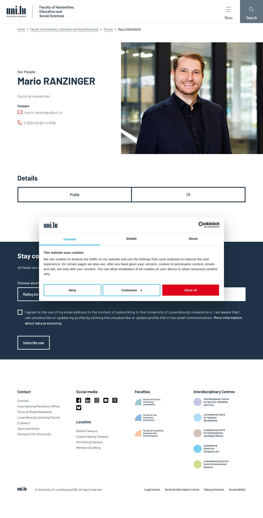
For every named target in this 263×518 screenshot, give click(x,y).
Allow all (190, 290)
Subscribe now (33, 342)
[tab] (74, 194)
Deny (72, 290)
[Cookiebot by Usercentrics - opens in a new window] (201, 225)
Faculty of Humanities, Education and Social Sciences (64, 29)
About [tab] (193, 238)
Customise (131, 290)
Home (21, 29)
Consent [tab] (70, 239)
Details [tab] (131, 238)
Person (108, 29)
